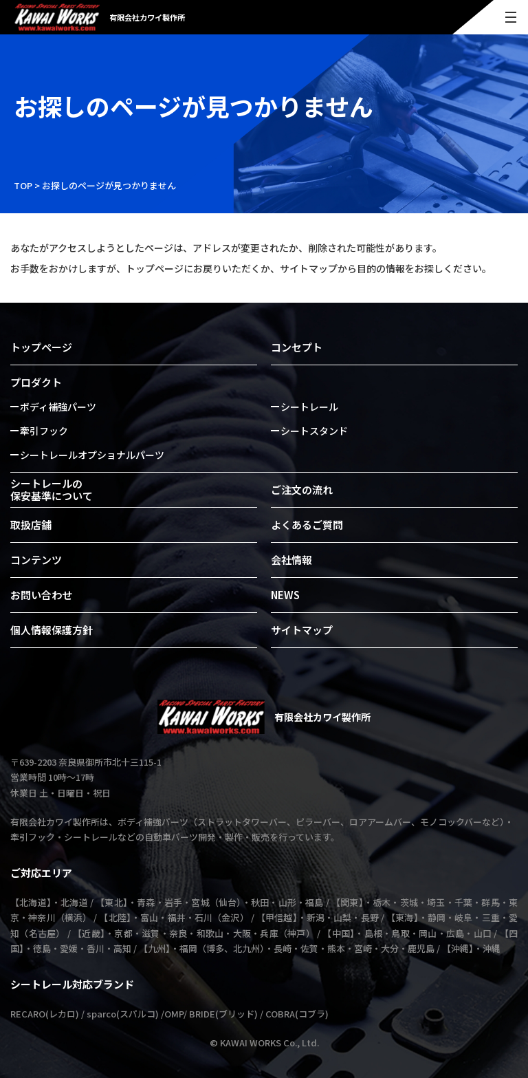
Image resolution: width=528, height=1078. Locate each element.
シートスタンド (314, 431)
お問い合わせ (41, 594)
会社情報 (291, 559)
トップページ (41, 347)
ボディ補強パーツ (58, 406)
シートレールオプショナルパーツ (92, 455)
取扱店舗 (31, 524)
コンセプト (296, 347)
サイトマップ (302, 630)
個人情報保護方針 (51, 630)
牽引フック (44, 431)
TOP (23, 185)
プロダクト (36, 382)
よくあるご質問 (307, 524)
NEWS (285, 594)
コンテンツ (36, 559)
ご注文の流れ (302, 489)
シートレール (309, 406)
